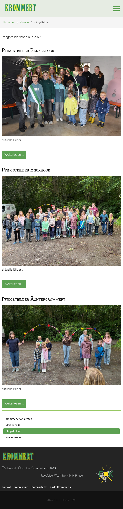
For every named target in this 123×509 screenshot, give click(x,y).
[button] (116, 8)
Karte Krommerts (60, 487)
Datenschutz (39, 487)
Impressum (21, 487)
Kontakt (6, 487)
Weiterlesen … (15, 155)
